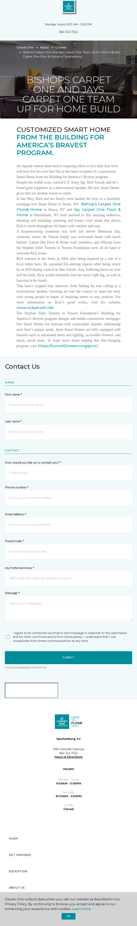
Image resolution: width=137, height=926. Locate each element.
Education (18, 871)
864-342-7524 (68, 32)
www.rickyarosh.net (35, 308)
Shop (13, 838)
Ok (68, 916)
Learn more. (81, 909)
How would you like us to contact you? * (33, 462)
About (44, 47)
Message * (12, 593)
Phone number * (16, 487)
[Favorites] (126, 8)
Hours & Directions (68, 757)
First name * (13, 394)
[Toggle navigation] (5, 8)
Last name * (13, 421)
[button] (121, 8)
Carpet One (25, 47)
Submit (68, 657)
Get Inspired (20, 855)
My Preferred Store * (19, 568)
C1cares (60, 47)
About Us (17, 887)
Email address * (15, 514)
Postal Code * (14, 541)
